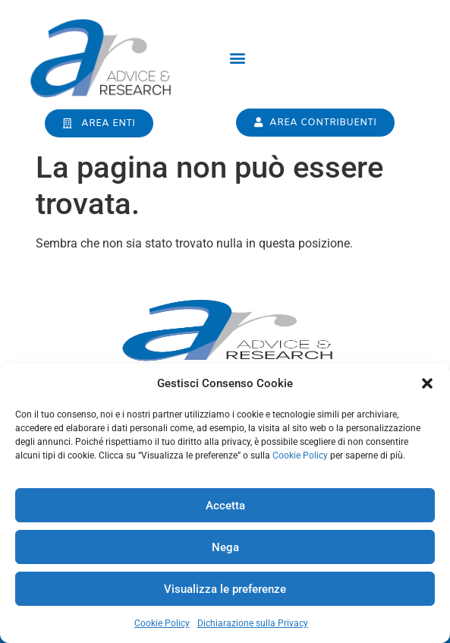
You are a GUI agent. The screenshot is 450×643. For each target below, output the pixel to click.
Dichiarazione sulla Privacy (252, 623)
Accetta (225, 505)
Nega (225, 547)
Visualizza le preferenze (225, 589)
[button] (427, 383)
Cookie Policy (300, 455)
